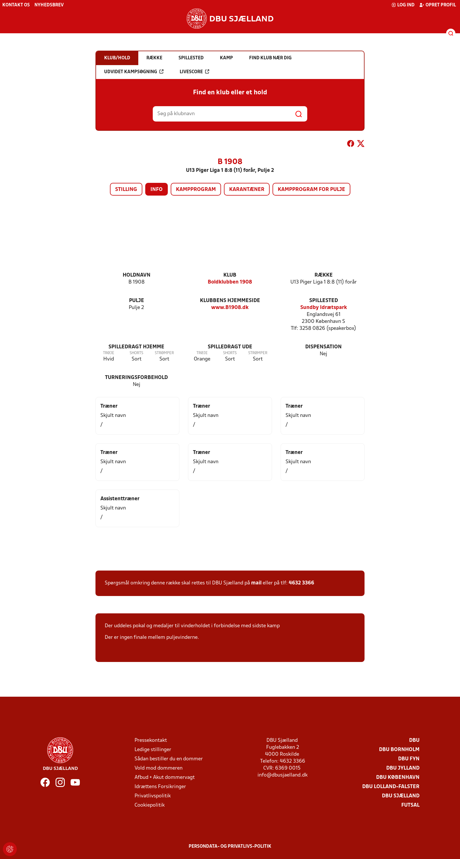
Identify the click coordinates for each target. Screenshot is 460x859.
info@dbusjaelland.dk (282, 775)
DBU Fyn (408, 759)
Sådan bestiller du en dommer (169, 759)
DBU (414, 740)
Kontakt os (16, 5)
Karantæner (246, 189)
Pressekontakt (151, 740)
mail (256, 583)
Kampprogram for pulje (311, 189)
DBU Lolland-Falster (390, 786)
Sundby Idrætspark (323, 307)
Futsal (410, 805)
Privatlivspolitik (153, 796)
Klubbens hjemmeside (230, 300)
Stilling (126, 189)
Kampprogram (196, 189)
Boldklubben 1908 (230, 282)
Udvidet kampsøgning (133, 71)
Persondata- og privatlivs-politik (230, 847)
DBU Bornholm (399, 749)
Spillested (323, 300)
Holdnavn (136, 275)
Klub (229, 275)
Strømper (164, 353)
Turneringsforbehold (136, 377)
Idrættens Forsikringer (160, 786)
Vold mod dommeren (159, 768)
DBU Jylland (402, 768)
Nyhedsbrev (49, 5)
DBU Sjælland (400, 796)
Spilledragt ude (230, 347)
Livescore (194, 71)
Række (323, 275)
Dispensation (323, 347)
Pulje (136, 300)
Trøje (108, 353)
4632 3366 (301, 583)
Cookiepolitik (150, 805)
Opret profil (437, 5)
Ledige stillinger (153, 749)
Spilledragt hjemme (136, 347)
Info (156, 189)
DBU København (397, 777)
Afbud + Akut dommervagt (165, 777)
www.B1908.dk (230, 307)
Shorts (136, 353)
